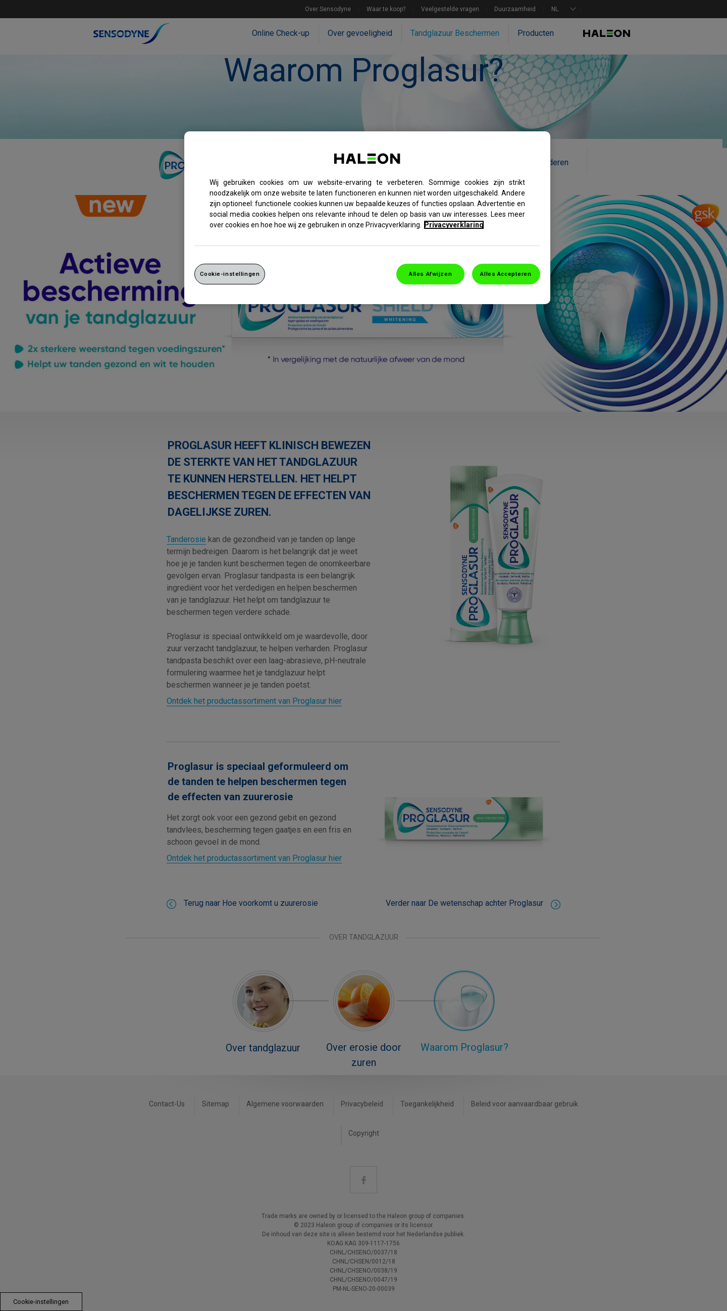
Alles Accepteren (505, 273)
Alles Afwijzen (430, 273)
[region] (367, 218)
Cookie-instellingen (230, 273)
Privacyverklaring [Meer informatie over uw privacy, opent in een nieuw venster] (454, 225)
